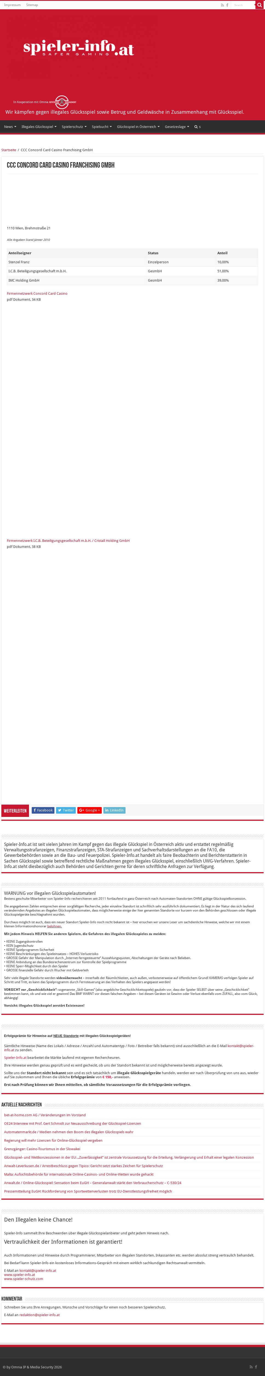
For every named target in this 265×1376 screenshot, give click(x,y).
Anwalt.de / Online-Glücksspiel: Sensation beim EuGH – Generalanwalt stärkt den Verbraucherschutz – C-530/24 (92, 1183)
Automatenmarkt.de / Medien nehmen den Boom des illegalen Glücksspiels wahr (68, 1132)
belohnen (54, 926)
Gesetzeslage (175, 127)
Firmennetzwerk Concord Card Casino (37, 293)
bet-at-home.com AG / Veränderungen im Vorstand (45, 1115)
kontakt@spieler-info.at (37, 1271)
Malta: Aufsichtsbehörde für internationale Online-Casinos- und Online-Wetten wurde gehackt (78, 1174)
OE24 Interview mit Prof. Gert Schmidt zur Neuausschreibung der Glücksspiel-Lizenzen (72, 1123)
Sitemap (32, 5)
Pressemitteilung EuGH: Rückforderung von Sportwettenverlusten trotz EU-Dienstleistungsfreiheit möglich (88, 1191)
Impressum (12, 5)
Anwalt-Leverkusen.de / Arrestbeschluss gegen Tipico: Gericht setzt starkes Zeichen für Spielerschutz (83, 1166)
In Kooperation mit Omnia (45, 102)
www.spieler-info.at (19, 1275)
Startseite (8, 150)
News (8, 127)
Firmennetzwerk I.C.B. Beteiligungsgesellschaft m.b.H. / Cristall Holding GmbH (68, 541)
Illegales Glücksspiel (37, 127)
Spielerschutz (72, 127)
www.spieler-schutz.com (23, 1279)
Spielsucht (100, 127)
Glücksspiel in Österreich (136, 127)
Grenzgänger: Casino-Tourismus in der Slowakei (42, 1149)
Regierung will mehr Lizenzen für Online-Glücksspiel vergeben (53, 1140)
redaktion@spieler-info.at (39, 1315)
